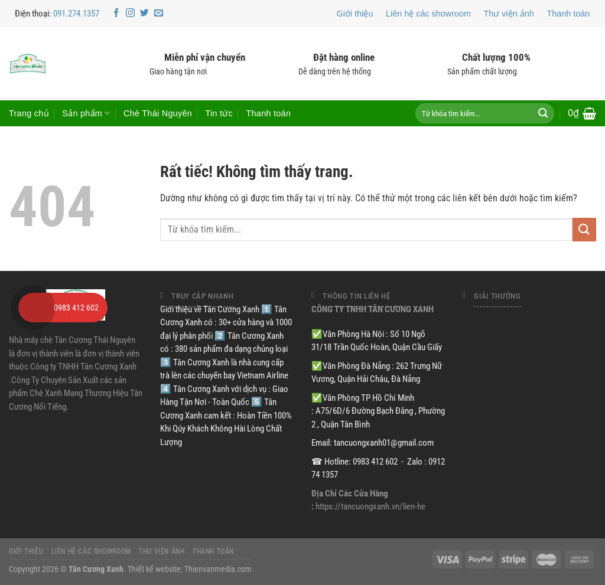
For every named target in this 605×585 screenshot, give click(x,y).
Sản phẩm (86, 113)
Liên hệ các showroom (428, 13)
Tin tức (219, 113)
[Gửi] (543, 113)
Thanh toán (568, 13)
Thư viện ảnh (509, 13)
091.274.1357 (76, 13)
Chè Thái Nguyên (157, 113)
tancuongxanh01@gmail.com (384, 442)
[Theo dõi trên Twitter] (144, 13)
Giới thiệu (355, 13)
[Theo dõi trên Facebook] (116, 13)
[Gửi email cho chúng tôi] (158, 13)
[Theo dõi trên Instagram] (130, 13)
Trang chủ (29, 113)
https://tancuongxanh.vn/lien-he (370, 506)
